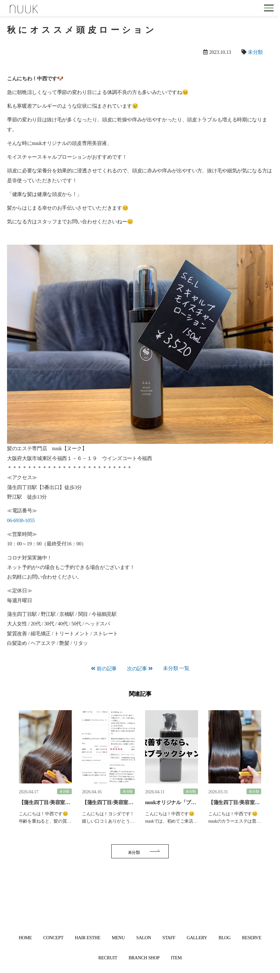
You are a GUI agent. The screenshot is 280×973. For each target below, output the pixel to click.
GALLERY (197, 937)
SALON (143, 937)
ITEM (176, 957)
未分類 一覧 (176, 668)
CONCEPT (53, 937)
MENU (118, 937)
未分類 (255, 52)
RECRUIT (107, 957)
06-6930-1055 (21, 520)
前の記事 (107, 668)
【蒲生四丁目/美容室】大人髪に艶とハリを (67, 802)
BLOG (224, 937)
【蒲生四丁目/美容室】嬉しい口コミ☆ (125, 802)
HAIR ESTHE (87, 937)
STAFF (168, 937)
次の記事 (137, 668)
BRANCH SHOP (144, 957)
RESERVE (252, 937)
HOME (25, 937)
